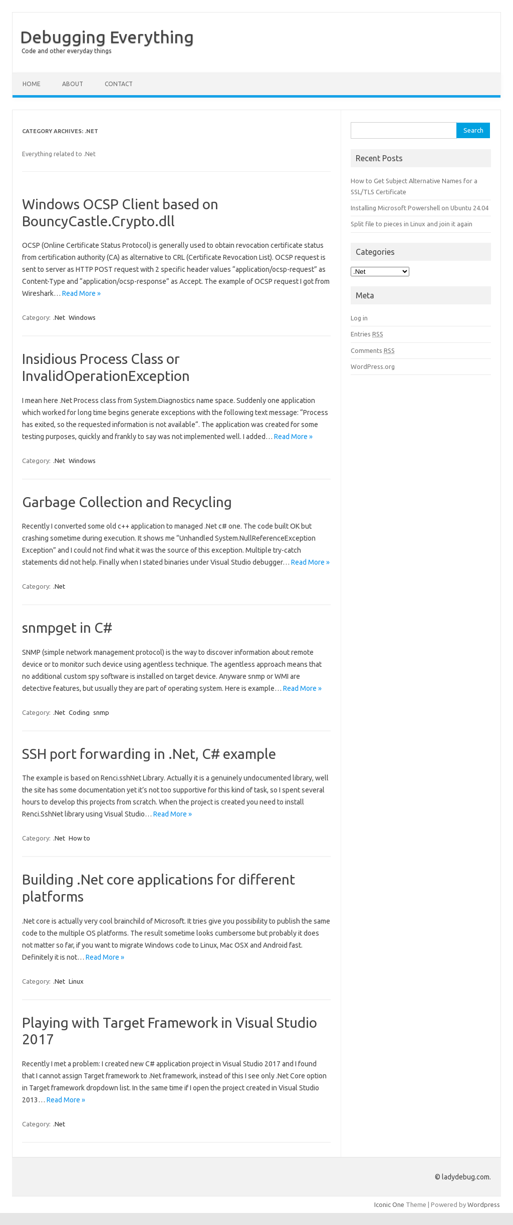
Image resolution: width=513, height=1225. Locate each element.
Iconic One (389, 1204)
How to (79, 838)
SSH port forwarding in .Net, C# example (149, 753)
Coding (79, 712)
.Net (59, 317)
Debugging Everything (107, 36)
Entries (367, 333)
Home (32, 84)
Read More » (81, 293)
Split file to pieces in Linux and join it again (411, 223)
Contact (119, 84)
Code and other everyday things (66, 51)
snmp (101, 712)
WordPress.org (373, 366)
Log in (359, 317)
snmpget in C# (67, 627)
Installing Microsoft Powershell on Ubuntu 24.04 (419, 207)
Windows (82, 317)
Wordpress (483, 1204)
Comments (373, 350)
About (72, 84)
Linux (76, 981)
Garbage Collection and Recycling (127, 502)
